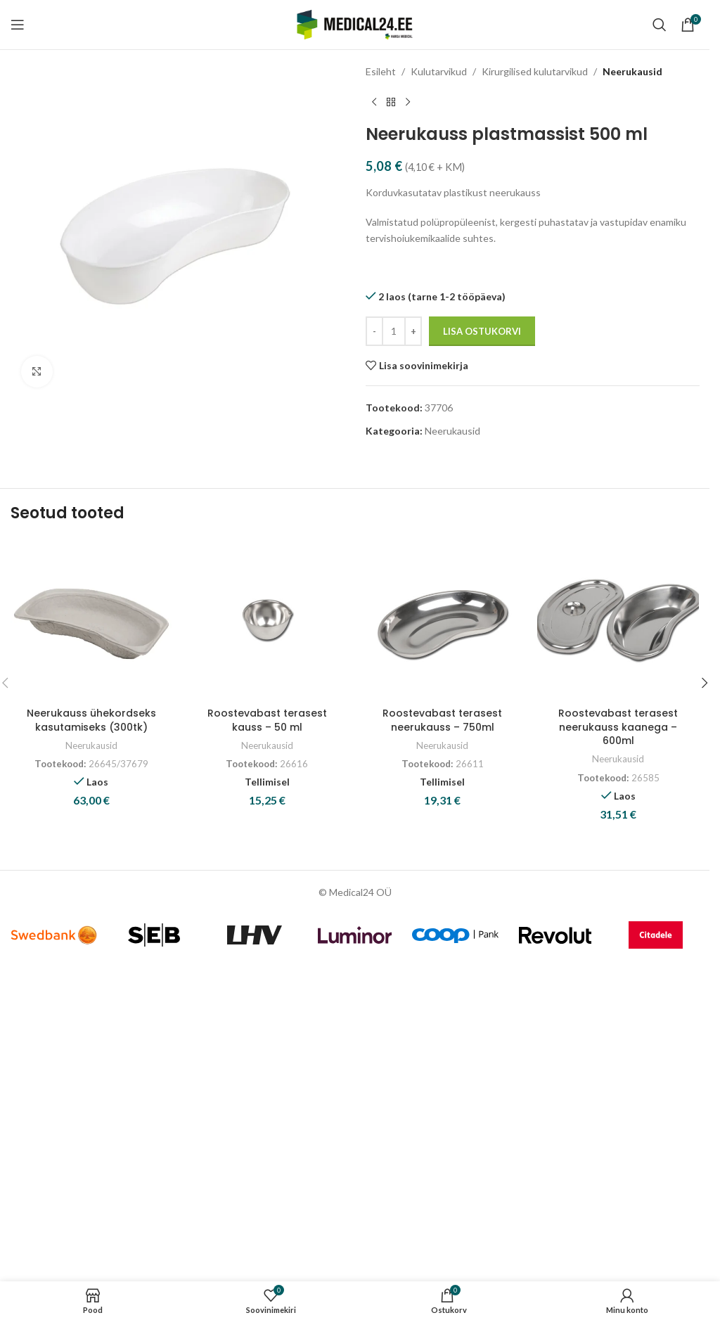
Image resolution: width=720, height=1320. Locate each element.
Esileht (381, 71)
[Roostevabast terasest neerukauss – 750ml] (443, 619)
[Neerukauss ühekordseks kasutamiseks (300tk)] (91, 619)
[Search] (659, 25)
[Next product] (407, 102)
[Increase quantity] (413, 331)
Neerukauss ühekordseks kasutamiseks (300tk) (91, 720)
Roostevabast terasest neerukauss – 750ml (442, 720)
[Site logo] (355, 24)
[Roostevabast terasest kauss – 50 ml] (267, 619)
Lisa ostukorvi (482, 331)
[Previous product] (374, 102)
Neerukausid (632, 71)
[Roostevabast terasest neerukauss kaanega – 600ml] (618, 619)
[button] (704, 683)
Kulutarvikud (439, 71)
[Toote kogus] (393, 331)
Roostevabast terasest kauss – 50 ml (267, 720)
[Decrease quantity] (374, 331)
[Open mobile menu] (18, 25)
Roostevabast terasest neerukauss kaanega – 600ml (618, 727)
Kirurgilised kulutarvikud (535, 71)
